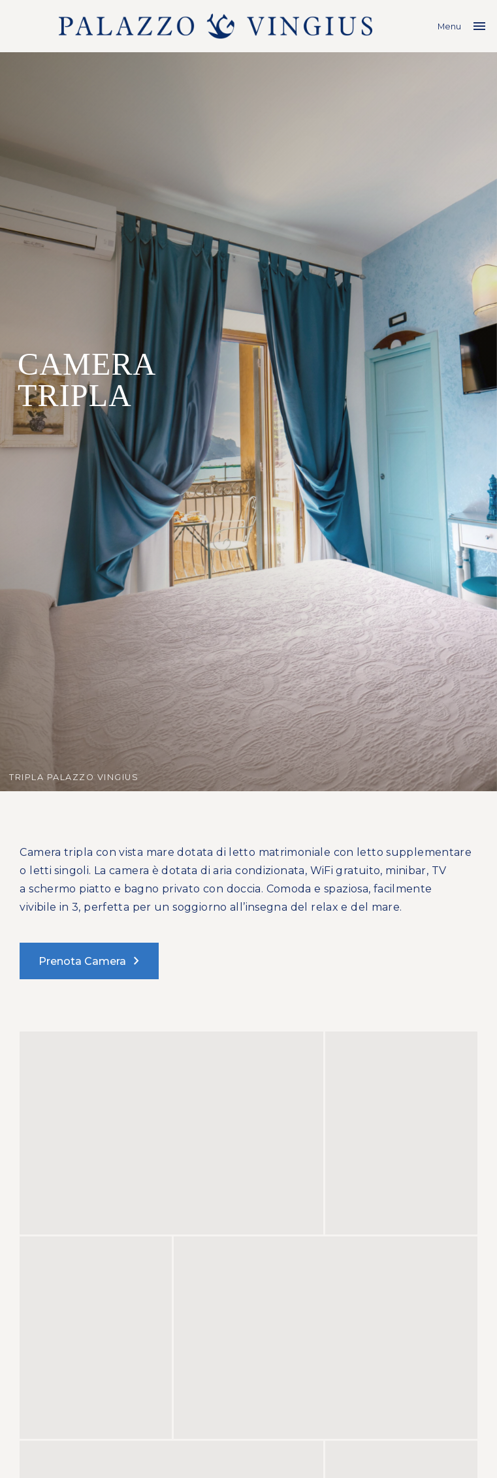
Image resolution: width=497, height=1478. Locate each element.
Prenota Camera (91, 961)
